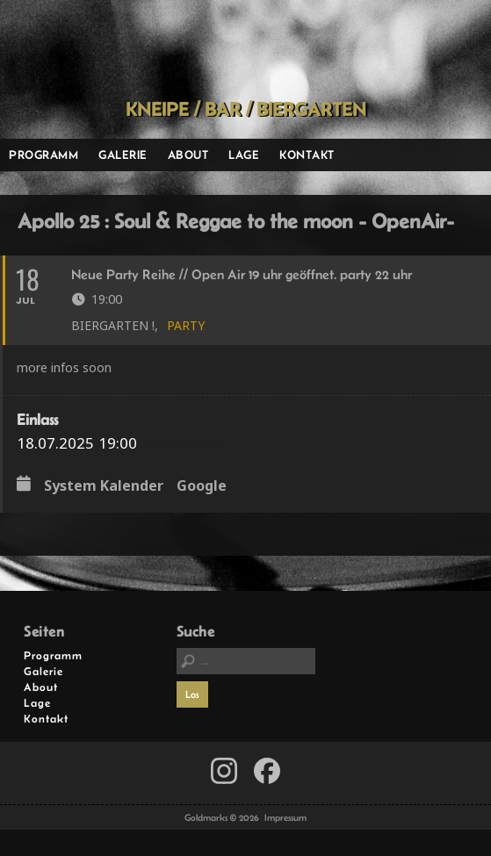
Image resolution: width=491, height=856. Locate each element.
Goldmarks (240, 49)
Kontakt (307, 154)
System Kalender (103, 486)
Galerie (123, 154)
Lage (243, 154)
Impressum (285, 817)
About (188, 154)
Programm (43, 154)
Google (202, 486)
